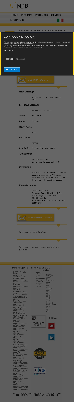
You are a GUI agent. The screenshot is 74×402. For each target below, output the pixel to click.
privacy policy (8, 50)
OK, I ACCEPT (12, 70)
